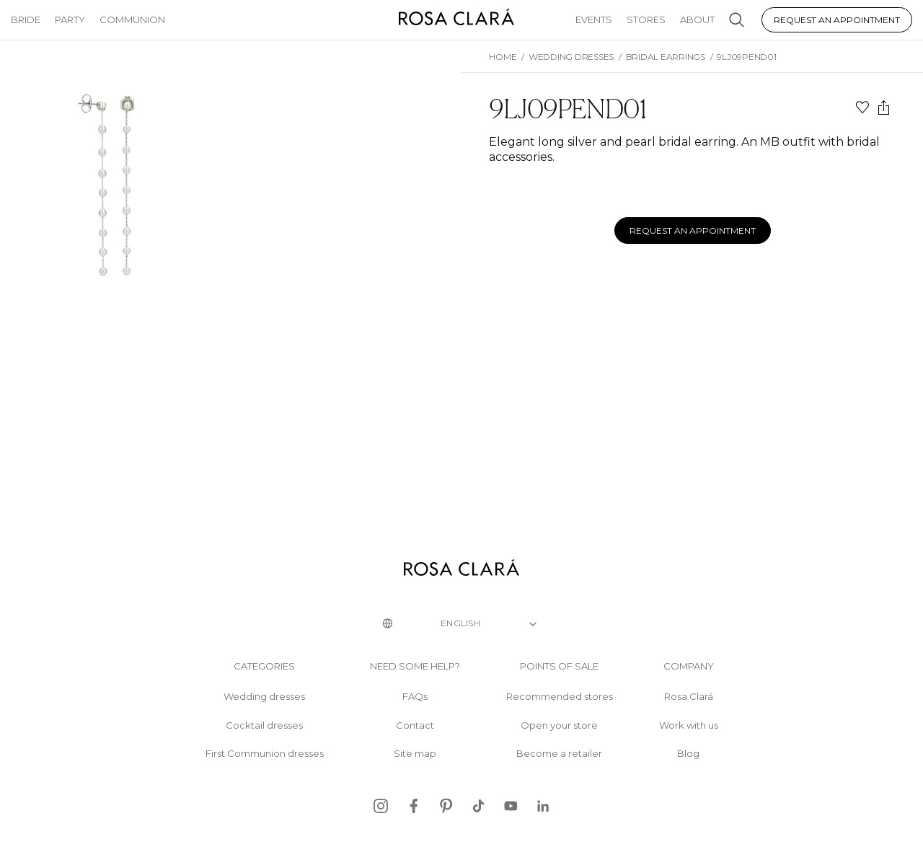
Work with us (688, 725)
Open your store (559, 725)
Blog (688, 753)
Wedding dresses (264, 696)
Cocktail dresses (264, 725)
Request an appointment (837, 19)
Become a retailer (559, 753)
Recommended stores (559, 696)
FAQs (415, 696)
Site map (415, 753)
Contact (415, 725)
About (697, 19)
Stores (646, 19)
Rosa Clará (688, 696)
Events (593, 19)
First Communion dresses (265, 753)
